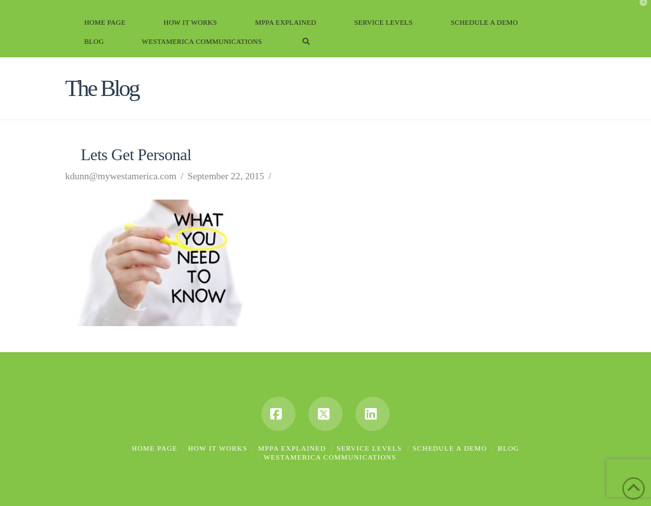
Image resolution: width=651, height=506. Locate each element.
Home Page (154, 448)
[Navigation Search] (306, 47)
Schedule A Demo (450, 448)
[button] (639, 12)
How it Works (217, 448)
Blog (508, 448)
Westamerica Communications (330, 457)
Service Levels (369, 448)
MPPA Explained (292, 448)
